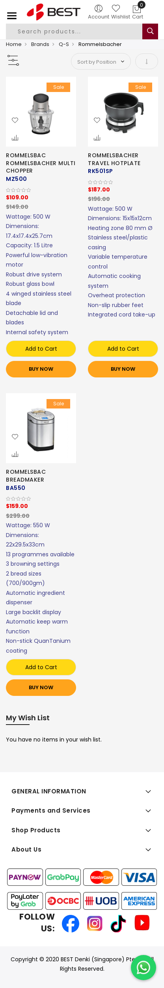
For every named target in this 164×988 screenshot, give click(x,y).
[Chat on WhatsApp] (143, 967)
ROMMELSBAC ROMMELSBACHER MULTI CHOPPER (41, 163)
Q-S (64, 44)
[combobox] (79, 31)
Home (14, 44)
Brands (40, 44)
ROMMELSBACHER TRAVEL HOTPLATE (114, 159)
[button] (15, 120)
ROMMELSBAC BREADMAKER (26, 476)
